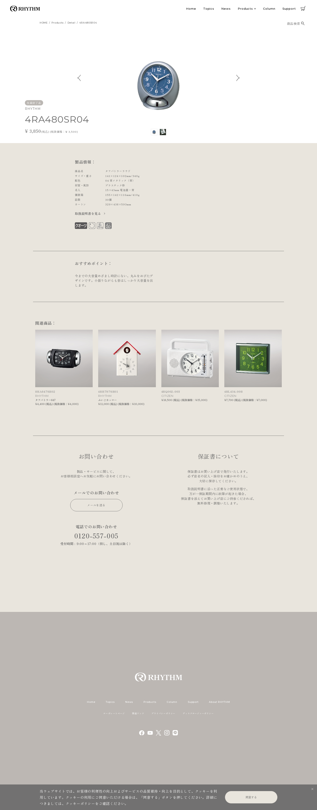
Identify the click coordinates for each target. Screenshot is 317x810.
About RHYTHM (219, 701)
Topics (208, 8)
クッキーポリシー (80, 803)
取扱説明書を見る (88, 213)
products (58, 22)
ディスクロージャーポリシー (198, 713)
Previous (79, 78)
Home (191, 8)
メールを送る (96, 505)
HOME (44, 22)
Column (269, 8)
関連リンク (138, 713)
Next (238, 78)
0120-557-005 (96, 535)
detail (72, 22)
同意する (251, 797)
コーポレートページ (114, 713)
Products (245, 8)
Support (289, 8)
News (226, 8)
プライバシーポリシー (163, 713)
